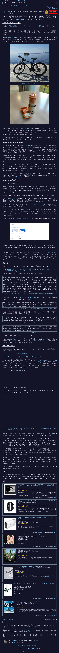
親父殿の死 (31, 145)
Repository (34, 645)
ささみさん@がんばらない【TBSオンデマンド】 (29, 535)
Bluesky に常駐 (13, 200)
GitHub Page (53, 8)
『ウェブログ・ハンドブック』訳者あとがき (17, 354)
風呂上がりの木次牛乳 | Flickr (29, 125)
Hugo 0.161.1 (25, 651)
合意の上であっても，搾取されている (46, 252)
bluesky (16, 6)
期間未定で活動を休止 (28, 210)
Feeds (19, 645)
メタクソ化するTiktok (28, 332)
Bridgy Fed (37, 648)
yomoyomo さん (8, 20)
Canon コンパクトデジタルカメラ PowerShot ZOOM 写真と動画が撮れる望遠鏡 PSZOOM (36, 518)
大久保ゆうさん (19, 20)
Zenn (33, 648)
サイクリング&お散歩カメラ (13, 177)
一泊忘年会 (5, 11)
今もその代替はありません (38, 341)
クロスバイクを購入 (13, 38)
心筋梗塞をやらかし (13, 26)
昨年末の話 (51, 195)
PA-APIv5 (54, 497)
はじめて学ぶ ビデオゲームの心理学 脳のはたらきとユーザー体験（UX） (31, 566)
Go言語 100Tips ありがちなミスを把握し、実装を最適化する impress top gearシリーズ (34, 601)
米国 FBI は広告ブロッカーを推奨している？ (32, 297)
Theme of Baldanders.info (36, 651)
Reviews (24, 645)
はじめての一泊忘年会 (8, 619)
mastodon (41, 6)
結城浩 (19, 370)
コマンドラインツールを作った (39, 205)
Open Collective (30, 242)
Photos (24, 648)
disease (20, 6)
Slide (29, 648)
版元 (17, 609)
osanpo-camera (49, 6)
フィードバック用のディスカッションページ (22, 630)
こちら (47, 576)
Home (20, 648)
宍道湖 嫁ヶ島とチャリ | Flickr (29, 83)
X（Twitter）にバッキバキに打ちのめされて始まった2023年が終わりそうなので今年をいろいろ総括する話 (28, 294)
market (37, 6)
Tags (8, 6)
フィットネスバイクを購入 (35, 26)
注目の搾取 (17, 339)
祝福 (19, 549)
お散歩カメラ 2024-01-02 (50, 619)
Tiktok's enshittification (30, 322)
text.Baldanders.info (8, 1)
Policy (28, 645)
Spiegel (39, 497)
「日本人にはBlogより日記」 (33, 362)
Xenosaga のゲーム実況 (47, 433)
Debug (39, 645)
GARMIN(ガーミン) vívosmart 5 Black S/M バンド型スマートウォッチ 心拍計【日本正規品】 (36, 501)
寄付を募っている (34, 245)
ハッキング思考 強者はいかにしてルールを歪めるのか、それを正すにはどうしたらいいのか (34, 584)
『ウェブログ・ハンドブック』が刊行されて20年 (21, 357)
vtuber (55, 6)
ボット (4, 207)
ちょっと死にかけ (24, 128)
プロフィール (47, 635)
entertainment (26, 6)
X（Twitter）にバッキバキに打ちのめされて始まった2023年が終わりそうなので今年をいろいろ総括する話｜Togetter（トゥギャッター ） (31, 270)
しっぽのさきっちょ (21, 1)
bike (12, 6)
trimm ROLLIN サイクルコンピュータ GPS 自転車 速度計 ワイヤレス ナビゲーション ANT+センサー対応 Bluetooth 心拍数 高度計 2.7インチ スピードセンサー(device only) (36, 485)
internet (32, 6)
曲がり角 (13, 341)
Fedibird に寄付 (21, 218)
